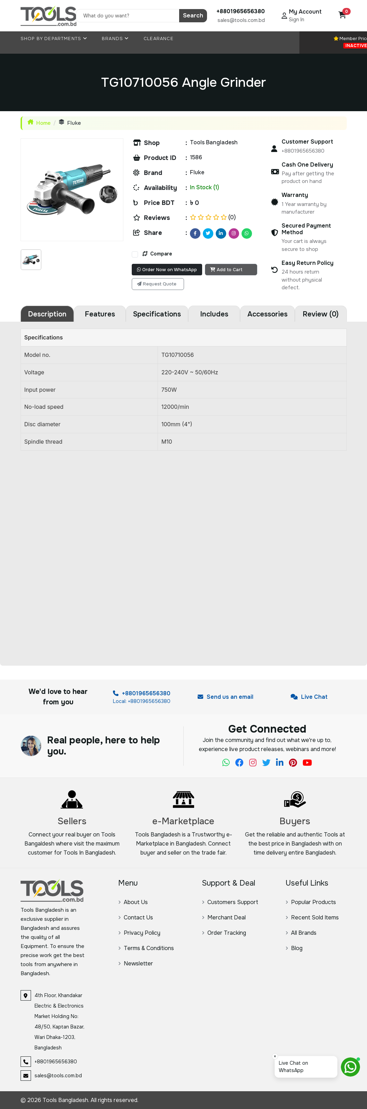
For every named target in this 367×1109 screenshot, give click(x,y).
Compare (157, 254)
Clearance (159, 38)
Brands (115, 38)
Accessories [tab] (267, 314)
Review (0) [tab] (321, 314)
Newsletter (135, 963)
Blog (294, 948)
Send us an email (225, 697)
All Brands (300, 932)
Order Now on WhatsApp (167, 270)
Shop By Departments (54, 38)
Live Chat (309, 697)
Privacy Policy (139, 932)
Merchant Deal (224, 917)
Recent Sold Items (312, 917)
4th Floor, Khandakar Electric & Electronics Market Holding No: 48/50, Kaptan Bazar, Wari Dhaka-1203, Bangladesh (59, 1021)
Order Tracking (224, 932)
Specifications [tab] (157, 314)
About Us (133, 902)
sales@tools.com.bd (241, 20)
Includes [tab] (214, 314)
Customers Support (230, 902)
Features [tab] (100, 314)
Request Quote (156, 284)
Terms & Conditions (146, 948)
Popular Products (310, 902)
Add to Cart (226, 270)
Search (193, 15)
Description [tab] (47, 314)
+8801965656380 (141, 693)
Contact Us (135, 917)
